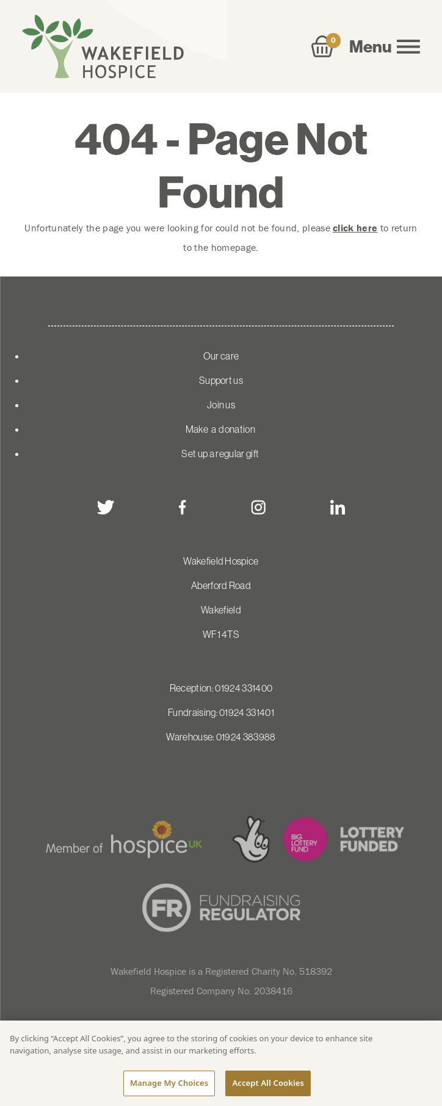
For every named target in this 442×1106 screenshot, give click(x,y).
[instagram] (258, 507)
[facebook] (183, 507)
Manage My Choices (169, 1082)
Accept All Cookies (268, 1082)
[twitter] (106, 507)
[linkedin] (337, 507)
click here (355, 228)
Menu (384, 46)
